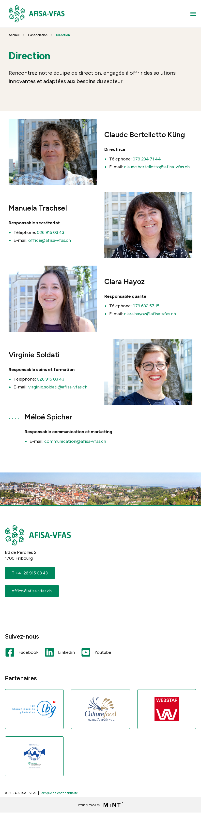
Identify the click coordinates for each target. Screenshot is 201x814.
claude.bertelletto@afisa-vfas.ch (157, 167)
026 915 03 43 (50, 232)
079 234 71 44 (147, 159)
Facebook (21, 653)
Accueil (14, 35)
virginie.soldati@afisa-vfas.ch (57, 387)
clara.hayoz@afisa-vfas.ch (150, 313)
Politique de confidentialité (59, 794)
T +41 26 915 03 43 (30, 573)
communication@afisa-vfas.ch (75, 441)
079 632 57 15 (146, 306)
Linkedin (60, 653)
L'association (37, 35)
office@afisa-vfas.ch (49, 240)
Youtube (96, 653)
